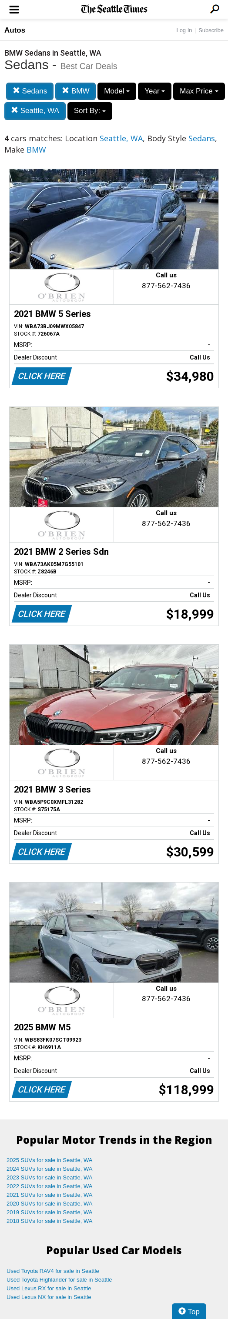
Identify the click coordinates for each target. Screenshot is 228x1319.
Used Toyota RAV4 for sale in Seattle (53, 1271)
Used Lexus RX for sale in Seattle (49, 1288)
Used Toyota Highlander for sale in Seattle (59, 1279)
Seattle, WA (35, 111)
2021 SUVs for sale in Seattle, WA (50, 1195)
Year (154, 91)
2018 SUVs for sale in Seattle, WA (50, 1221)
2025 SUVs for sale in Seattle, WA (50, 1160)
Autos (14, 30)
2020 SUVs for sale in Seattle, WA (50, 1203)
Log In (184, 30)
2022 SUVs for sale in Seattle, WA (50, 1186)
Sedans (30, 91)
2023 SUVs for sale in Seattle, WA (50, 1177)
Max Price (199, 91)
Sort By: (90, 111)
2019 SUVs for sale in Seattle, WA (50, 1212)
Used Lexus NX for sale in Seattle (49, 1297)
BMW (75, 91)
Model (117, 91)
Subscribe (211, 30)
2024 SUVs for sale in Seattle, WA (50, 1169)
